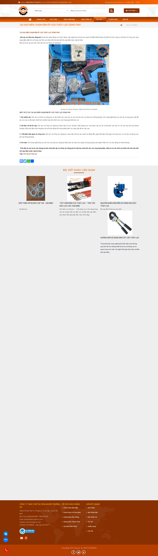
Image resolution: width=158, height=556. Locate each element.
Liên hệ (125, 19)
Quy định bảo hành (69, 526)
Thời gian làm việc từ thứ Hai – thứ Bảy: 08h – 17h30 (122, 2)
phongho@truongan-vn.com (33, 519)
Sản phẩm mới (70, 19)
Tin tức (100, 19)
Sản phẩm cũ (86, 19)
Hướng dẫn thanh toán (71, 522)
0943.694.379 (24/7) (33, 2)
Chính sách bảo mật (70, 508)
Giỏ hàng (131, 10)
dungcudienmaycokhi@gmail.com (58, 2)
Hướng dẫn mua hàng (70, 517)
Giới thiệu (54, 19)
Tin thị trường (131, 25)
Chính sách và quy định (71, 512)
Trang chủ (40, 19)
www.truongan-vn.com (33, 522)
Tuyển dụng (113, 19)
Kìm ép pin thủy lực (30, 154)
